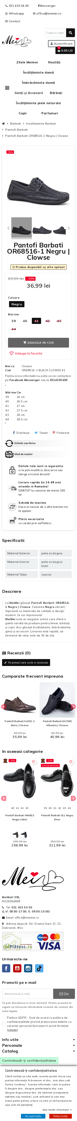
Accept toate (33, 1116)
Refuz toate (60, 1116)
